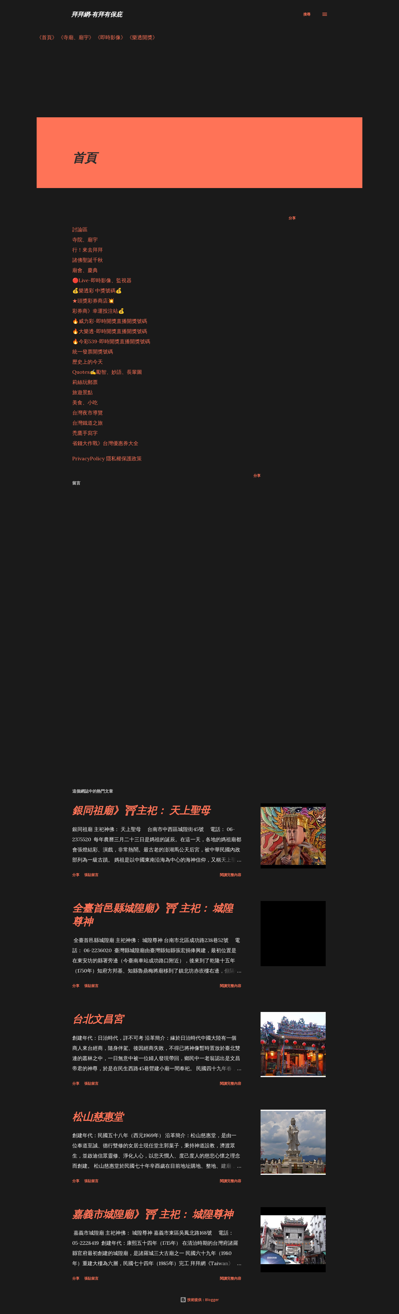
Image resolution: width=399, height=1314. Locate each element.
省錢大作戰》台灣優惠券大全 (105, 443)
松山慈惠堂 (97, 1116)
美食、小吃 (85, 402)
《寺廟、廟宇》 (76, 37)
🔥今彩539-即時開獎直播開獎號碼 (111, 341)
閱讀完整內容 (230, 874)
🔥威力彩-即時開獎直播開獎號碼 (109, 321)
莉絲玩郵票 (85, 382)
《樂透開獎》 (142, 37)
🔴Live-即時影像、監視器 (102, 280)
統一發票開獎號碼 (92, 351)
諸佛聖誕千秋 (87, 260)
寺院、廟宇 (85, 239)
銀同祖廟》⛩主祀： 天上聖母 (141, 810)
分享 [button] (292, 218)
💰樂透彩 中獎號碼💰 (97, 290)
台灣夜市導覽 (87, 412)
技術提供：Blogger (199, 1299)
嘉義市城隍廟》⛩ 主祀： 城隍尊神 (152, 1214)
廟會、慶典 (85, 270)
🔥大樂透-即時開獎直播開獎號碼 (109, 331)
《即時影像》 (110, 37)
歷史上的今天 (87, 362)
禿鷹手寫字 (85, 433)
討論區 (80, 229)
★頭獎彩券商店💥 (94, 300)
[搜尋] (306, 14)
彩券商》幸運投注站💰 (98, 311)
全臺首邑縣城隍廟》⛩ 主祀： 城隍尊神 (152, 914)
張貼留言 (91, 874)
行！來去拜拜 (87, 250)
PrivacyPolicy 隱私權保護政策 (107, 458)
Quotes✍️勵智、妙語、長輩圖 (107, 372)
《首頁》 (47, 37)
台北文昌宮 (97, 1019)
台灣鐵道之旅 (87, 423)
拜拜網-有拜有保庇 (96, 14)
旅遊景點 (82, 392)
